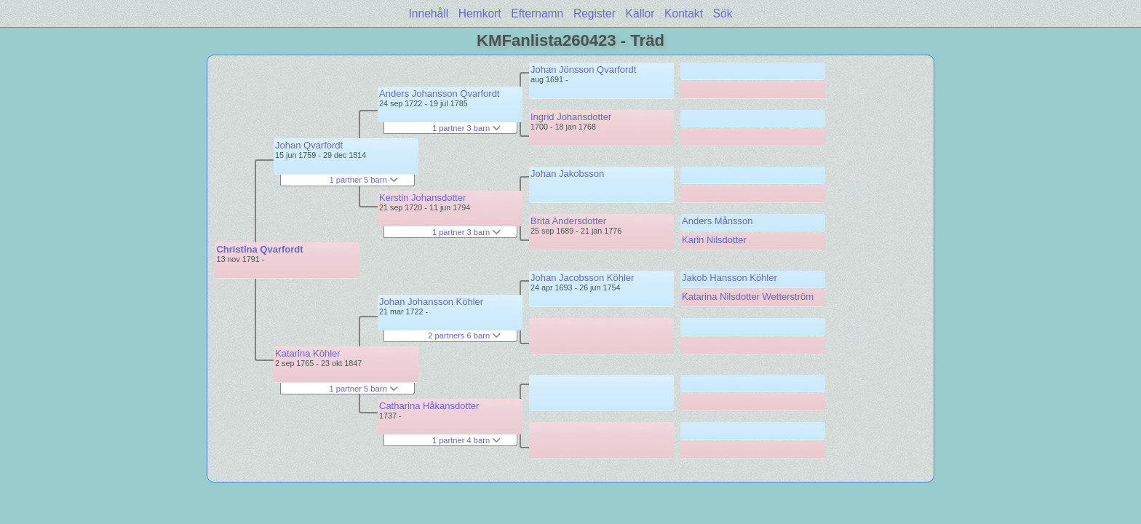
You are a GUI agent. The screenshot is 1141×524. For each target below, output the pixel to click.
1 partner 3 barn (466, 128)
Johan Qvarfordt (309, 145)
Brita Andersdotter (568, 220)
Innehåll (429, 13)
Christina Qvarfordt (259, 249)
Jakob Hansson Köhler (729, 277)
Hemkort (479, 13)
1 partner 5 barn (363, 179)
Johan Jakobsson (567, 173)
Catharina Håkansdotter (429, 405)
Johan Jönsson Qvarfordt (583, 69)
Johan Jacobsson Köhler (582, 277)
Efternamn (537, 13)
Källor (640, 13)
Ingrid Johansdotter (570, 116)
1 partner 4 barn (466, 440)
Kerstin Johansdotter (422, 197)
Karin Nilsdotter (714, 239)
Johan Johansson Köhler (431, 301)
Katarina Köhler (308, 353)
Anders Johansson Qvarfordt (439, 93)
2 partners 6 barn (464, 335)
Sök (723, 13)
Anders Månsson (717, 220)
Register (594, 13)
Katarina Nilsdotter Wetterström (748, 296)
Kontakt (683, 13)
